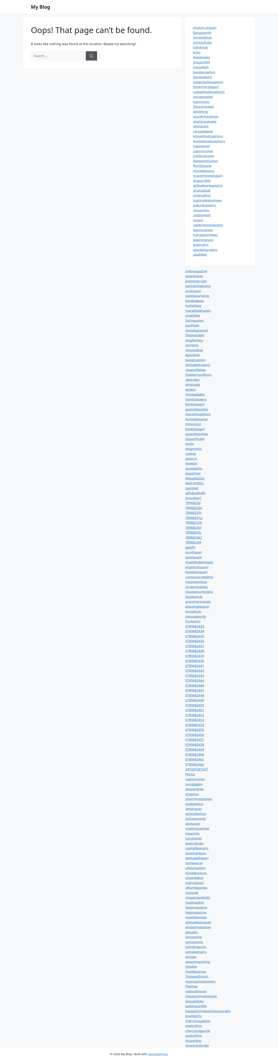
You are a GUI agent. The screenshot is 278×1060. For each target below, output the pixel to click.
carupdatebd (203, 131)
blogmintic (193, 448)
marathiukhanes (198, 310)
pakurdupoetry (204, 205)
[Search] (91, 56)
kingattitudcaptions (208, 136)
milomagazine (196, 271)
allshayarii (201, 126)
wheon (190, 389)
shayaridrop (194, 789)
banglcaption (195, 360)
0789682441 (194, 665)
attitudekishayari (198, 922)
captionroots (195, 779)
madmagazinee (197, 828)
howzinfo (192, 833)
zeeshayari (193, 808)
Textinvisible (194, 335)
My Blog (40, 6)
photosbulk (201, 190)
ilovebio (191, 463)
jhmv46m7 (193, 498)
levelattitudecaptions (209, 141)
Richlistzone (202, 165)
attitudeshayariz (197, 364)
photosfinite (202, 42)
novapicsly (193, 611)
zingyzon (192, 794)
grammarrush (196, 281)
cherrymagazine (197, 1021)
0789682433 (194, 626)
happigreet (201, 146)
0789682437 (194, 646)
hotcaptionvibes (205, 235)
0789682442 (194, 670)
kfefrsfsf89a (194, 483)
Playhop (191, 986)
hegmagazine (195, 912)
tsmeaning (193, 937)
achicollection (195, 813)
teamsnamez (203, 230)
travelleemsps (196, 917)
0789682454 (194, 725)
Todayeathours (196, 976)
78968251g (193, 517)
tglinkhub (200, 47)
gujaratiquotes (196, 409)
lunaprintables (196, 587)
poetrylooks (194, 843)
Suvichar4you (195, 853)
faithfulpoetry (195, 399)
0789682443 (194, 675)
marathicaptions (197, 414)
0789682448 (194, 695)
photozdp (192, 384)
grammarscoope (198, 601)
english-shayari (204, 27)
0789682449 (194, 700)
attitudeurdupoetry (208, 185)
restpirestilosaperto (208, 82)
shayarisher (194, 350)
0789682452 (194, 715)
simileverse (194, 863)
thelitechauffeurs (198, 374)
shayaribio (193, 1040)
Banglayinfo (202, 32)
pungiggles (194, 784)
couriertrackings (205, 116)
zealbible (200, 254)
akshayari (192, 823)
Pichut (190, 774)
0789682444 (194, 680)
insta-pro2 (193, 424)
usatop (190, 453)
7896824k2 (193, 537)
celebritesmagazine (208, 225)
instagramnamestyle (201, 996)
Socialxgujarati (196, 330)
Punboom (192, 621)
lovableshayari (196, 572)
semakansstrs (196, 952)
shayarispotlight (197, 897)
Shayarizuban (203, 106)
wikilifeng (200, 111)
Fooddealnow (195, 971)
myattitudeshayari (199, 562)
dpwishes (192, 355)
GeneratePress (158, 1054)
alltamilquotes (196, 887)
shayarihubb (195, 439)
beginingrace (203, 240)
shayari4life (202, 180)
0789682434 (194, 631)
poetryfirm (193, 1025)
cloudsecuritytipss (199, 591)
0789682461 (194, 759)
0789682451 (194, 710)
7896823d (193, 503)
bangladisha (202, 77)
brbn (196, 52)
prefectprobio (203, 156)
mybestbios (194, 804)
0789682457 (194, 739)
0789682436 (194, 641)
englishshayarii (196, 567)
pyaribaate (193, 557)
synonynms (194, 942)
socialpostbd (203, 96)
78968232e (193, 508)
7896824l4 (193, 542)
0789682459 (194, 749)
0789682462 (194, 764)
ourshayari (193, 552)
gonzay (190, 956)
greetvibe (192, 315)
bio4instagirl (195, 404)
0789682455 (194, 729)
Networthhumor (205, 161)
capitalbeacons (196, 848)
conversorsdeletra (199, 577)
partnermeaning (198, 286)
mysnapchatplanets (200, 981)
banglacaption (204, 72)
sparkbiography (205, 249)
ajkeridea (192, 379)
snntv (189, 443)
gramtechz (193, 1016)
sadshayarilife (196, 1006)
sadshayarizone (197, 295)
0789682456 (194, 735)
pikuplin (191, 932)
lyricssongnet (195, 818)
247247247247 (196, 769)
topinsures (201, 101)
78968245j (193, 532)
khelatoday (201, 57)
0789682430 (194, 660)
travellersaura (196, 873)
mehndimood (195, 991)
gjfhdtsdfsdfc (195, 493)
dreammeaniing (197, 961)
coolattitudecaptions (209, 92)
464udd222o (195, 478)
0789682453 (194, 720)
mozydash (201, 67)
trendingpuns (195, 947)
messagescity (195, 616)
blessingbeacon (197, 606)
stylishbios (193, 305)
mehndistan (194, 882)
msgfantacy (194, 340)
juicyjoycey (193, 838)
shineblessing (203, 170)
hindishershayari (206, 87)
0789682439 (194, 656)
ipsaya (198, 220)
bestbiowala (194, 300)
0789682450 (194, 705)
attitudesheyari (196, 858)
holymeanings (196, 582)
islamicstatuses (204, 121)
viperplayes (194, 276)
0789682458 (194, 744)
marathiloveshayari (208, 175)
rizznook (191, 892)
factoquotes (194, 320)
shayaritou (201, 210)
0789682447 (194, 690)
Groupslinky (194, 1001)
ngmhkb (191, 488)
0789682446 (194, 685)
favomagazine (196, 907)
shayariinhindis (197, 1045)
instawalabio (195, 394)
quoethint (193, 473)
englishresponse (198, 927)
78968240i (193, 527)
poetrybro (200, 244)
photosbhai (202, 195)
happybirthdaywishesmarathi (207, 1011)
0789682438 (194, 651)
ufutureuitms (195, 868)
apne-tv (191, 458)
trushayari (193, 291)
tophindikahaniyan (207, 200)
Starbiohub (194, 596)
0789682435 (194, 636)
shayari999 (201, 62)
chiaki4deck (194, 877)
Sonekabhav (202, 37)
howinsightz (194, 902)
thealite (191, 966)
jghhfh (190, 547)
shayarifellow (195, 370)
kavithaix (192, 325)
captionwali (202, 215)
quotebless (193, 468)
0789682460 (194, 754)
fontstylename (196, 419)
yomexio (191, 345)
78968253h (193, 522)
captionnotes (203, 151)
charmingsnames (198, 799)
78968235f (193, 512)
